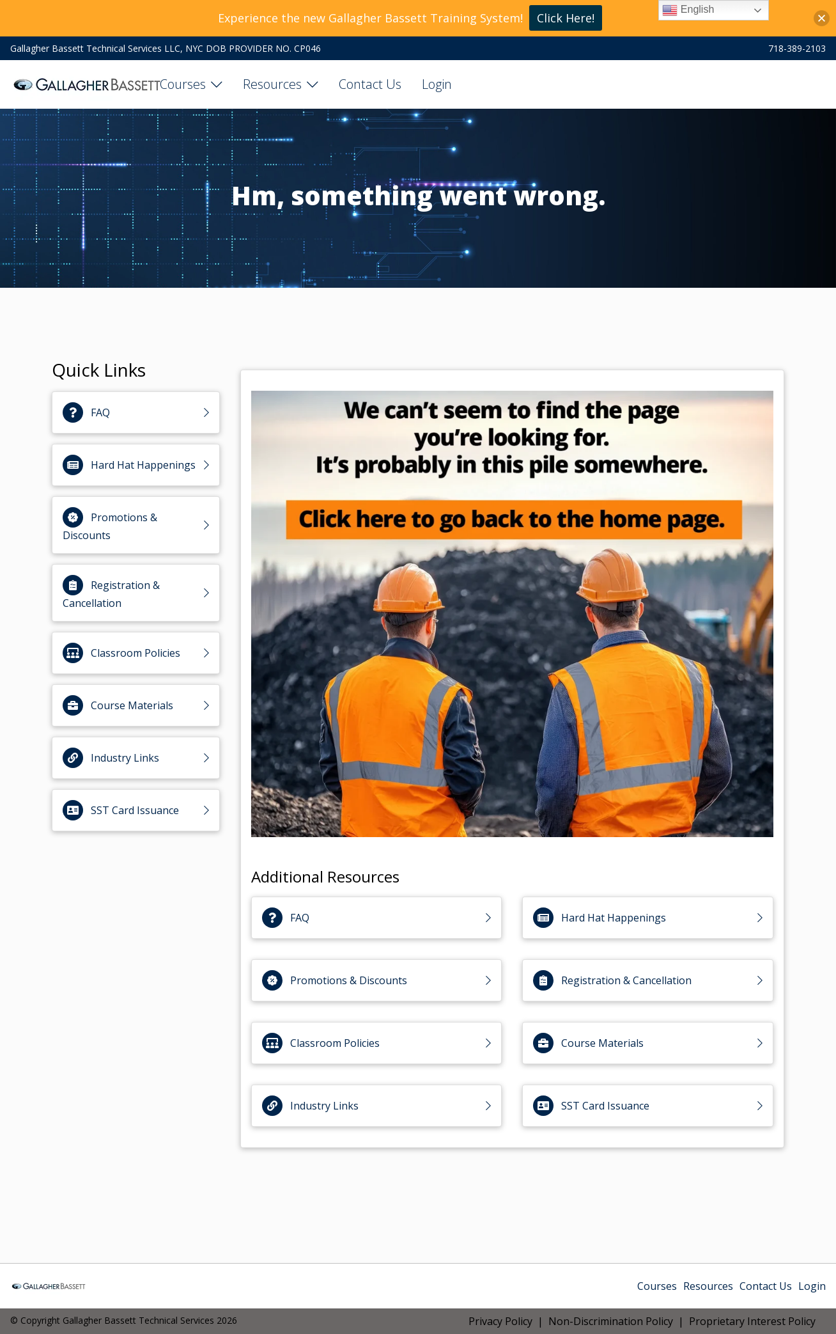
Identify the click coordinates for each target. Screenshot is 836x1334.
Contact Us (370, 84)
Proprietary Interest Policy (752, 1321)
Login (437, 84)
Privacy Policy (500, 1321)
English (688, 10)
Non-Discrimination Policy (610, 1321)
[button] (822, 18)
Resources (272, 84)
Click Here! (565, 18)
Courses (183, 84)
